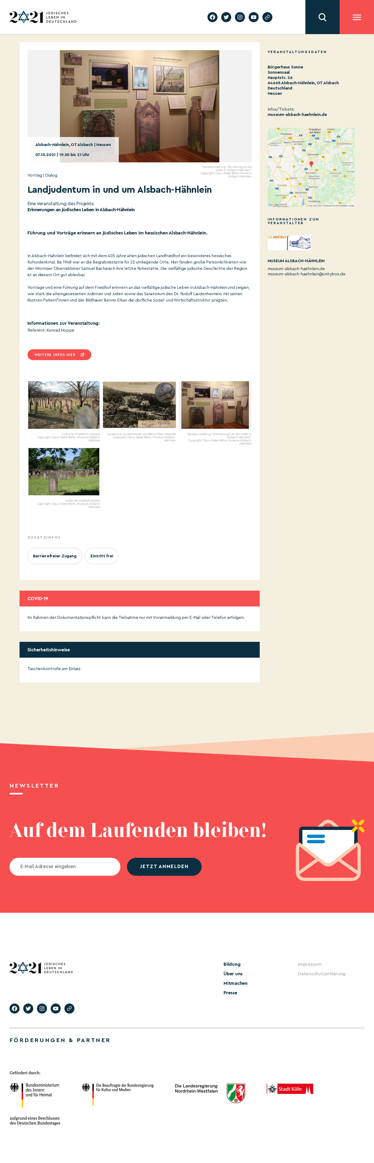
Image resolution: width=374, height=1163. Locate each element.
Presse (230, 992)
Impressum (309, 964)
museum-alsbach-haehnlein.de (297, 114)
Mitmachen (236, 983)
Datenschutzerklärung (321, 973)
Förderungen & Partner (60, 1040)
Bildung (232, 964)
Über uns (233, 973)
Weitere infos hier (54, 354)
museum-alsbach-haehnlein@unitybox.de (306, 274)
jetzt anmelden (164, 866)
